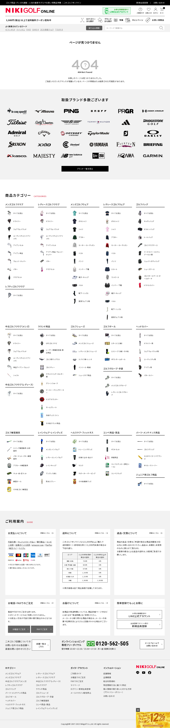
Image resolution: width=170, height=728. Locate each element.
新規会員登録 (142, 3)
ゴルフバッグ (10, 689)
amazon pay (38, 545)
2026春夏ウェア (47, 29)
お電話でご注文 (19, 629)
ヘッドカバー (10, 700)
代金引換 (12, 541)
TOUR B (59, 29)
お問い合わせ (159, 3)
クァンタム (20, 29)
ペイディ (21, 548)
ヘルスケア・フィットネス (15, 704)
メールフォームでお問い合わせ (153, 645)
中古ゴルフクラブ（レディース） (48, 681)
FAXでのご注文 (77, 681)
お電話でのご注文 (78, 677)
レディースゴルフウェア (45, 673)
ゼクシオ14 (10, 29)
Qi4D (28, 29)
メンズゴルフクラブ (13, 677)
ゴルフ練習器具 (42, 700)
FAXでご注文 (42, 629)
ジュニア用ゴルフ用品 (14, 708)
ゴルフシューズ (42, 692)
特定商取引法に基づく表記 (114, 685)
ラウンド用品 (41, 689)
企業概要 (107, 677)
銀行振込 (41, 541)
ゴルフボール (10, 696)
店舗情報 (107, 673)
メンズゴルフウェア (13, 673)
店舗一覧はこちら (42, 645)
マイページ (75, 685)
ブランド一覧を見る (85, 168)
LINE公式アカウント (139, 615)
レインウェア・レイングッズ (47, 708)
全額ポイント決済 (22, 545)
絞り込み (94, 28)
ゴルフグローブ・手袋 (45, 696)
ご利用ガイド (76, 673)
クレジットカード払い (26, 541)
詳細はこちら (45, 533)
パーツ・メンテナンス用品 (15, 692)
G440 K (35, 29)
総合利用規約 (109, 681)
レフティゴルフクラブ (13, 685)
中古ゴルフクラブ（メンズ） (16, 681)
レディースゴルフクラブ (45, 677)
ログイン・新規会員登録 (81, 689)
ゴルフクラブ (41, 685)
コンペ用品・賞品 (43, 704)
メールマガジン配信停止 (81, 692)
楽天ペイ (13, 548)
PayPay (48, 545)
